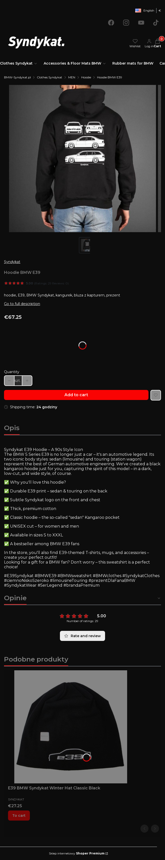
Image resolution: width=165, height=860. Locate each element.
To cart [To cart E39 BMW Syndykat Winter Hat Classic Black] (19, 815)
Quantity (11, 372)
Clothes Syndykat (49, 77)
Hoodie (86, 77)
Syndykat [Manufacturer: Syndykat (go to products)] (12, 262)
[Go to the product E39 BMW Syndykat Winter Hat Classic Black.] (70, 726)
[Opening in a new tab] (111, 22)
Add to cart (76, 394)
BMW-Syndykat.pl (17, 77)
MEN (71, 77)
